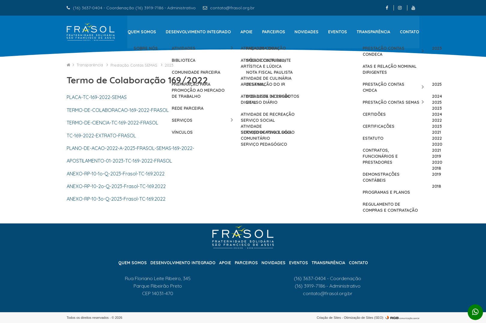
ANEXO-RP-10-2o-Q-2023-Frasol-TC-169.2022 (116, 186)
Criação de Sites (329, 317)
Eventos (337, 31)
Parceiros (273, 31)
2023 (169, 64)
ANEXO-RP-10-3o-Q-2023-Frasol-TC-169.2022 (116, 199)
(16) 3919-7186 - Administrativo (328, 286)
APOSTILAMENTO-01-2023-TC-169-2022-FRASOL (119, 161)
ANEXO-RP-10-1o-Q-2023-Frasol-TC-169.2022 (116, 173)
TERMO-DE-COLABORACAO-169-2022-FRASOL (118, 110)
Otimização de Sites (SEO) (363, 317)
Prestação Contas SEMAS (134, 64)
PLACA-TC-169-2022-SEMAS (97, 97)
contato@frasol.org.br (232, 7)
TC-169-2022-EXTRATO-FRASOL (101, 135)
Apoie (246, 31)
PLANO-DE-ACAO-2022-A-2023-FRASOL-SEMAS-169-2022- (130, 148)
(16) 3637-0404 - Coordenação (327, 278)
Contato (409, 31)
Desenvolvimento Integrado (198, 31)
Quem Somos (141, 31)
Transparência (374, 31)
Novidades (307, 31)
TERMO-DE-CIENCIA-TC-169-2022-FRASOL (112, 123)
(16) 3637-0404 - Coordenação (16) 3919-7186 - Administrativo (134, 7)
